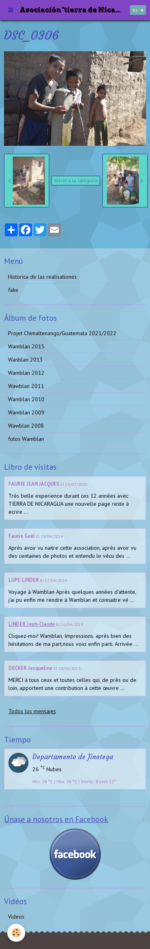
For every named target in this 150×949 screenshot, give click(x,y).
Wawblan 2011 (26, 386)
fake (13, 290)
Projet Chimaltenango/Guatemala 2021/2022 (62, 333)
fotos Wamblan (26, 438)
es (135, 10)
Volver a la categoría (76, 180)
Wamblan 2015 (26, 346)
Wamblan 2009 (26, 412)
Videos (16, 916)
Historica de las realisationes (42, 276)
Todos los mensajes (32, 711)
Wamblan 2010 (26, 399)
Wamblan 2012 (26, 372)
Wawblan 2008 (26, 425)
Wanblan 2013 (25, 359)
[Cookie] (16, 933)
